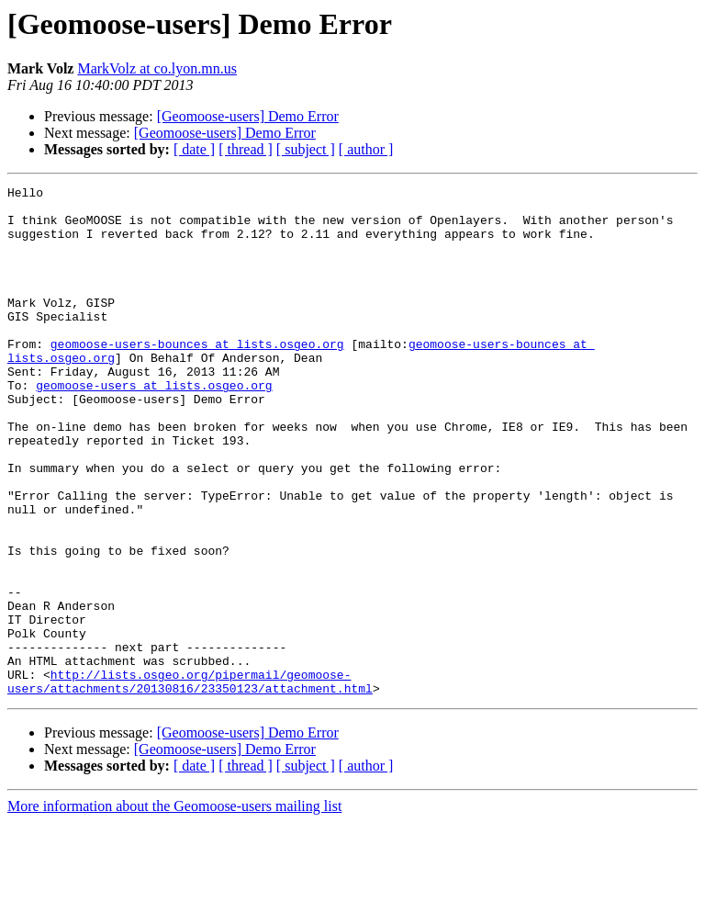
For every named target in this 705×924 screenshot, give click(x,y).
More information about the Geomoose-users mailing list (174, 908)
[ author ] (366, 149)
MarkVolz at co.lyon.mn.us (156, 68)
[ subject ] (305, 149)
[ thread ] (245, 149)
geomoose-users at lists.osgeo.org (154, 426)
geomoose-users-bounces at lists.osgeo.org (197, 376)
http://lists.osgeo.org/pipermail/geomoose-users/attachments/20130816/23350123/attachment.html (190, 781)
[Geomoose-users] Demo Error (248, 116)
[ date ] (194, 149)
